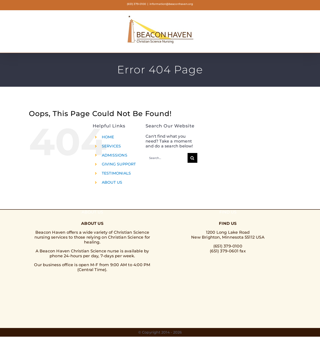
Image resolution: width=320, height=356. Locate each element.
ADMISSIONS (114, 155)
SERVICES (111, 146)
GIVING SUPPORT (119, 164)
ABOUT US (112, 182)
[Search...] (167, 158)
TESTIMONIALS (116, 173)
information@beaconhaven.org (171, 4)
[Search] (192, 158)
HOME (108, 137)
